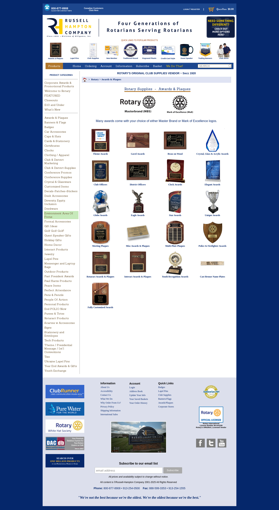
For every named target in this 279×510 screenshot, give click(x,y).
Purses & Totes (54, 313)
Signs (48, 327)
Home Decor (53, 245)
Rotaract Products (56, 318)
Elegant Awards (212, 184)
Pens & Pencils (54, 295)
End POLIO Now (55, 309)
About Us (105, 387)
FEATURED (52, 95)
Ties (47, 356)
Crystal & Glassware (57, 182)
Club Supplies (93, 57)
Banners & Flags (55, 122)
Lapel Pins (74, 57)
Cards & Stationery (57, 141)
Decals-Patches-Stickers (61, 191)
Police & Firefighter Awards (212, 246)
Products (54, 66)
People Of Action (56, 299)
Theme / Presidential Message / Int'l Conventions (58, 348)
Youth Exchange (55, 370)
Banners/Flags (165, 399)
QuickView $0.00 (221, 9)
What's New (52, 109)
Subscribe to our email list (138, 463)
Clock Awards (175, 184)
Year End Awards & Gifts (60, 366)
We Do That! (174, 66)
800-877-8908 (61, 9)
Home (77, 66)
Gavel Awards (138, 154)
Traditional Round (130, 57)
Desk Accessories (56, 196)
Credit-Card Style (168, 57)
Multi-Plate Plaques (175, 246)
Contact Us (106, 395)
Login (132, 387)
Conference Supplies (58, 177)
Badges (49, 127)
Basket (157, 66)
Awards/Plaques (165, 402)
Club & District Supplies (60, 168)
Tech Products (54, 340)
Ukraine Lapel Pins (57, 361)
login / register (191, 9)
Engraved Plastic (149, 57)
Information (124, 66)
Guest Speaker (186, 57)
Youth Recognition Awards (175, 276)
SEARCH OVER (65, 461)
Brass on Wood (175, 154)
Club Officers (100, 184)
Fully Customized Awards (100, 307)
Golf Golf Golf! (54, 231)
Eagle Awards (138, 215)
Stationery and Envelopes (54, 333)
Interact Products (56, 249)
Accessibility (107, 391)
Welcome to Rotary (57, 91)
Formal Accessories (57, 221)
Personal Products (56, 304)
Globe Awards (100, 215)
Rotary (95, 79)
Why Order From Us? (111, 402)
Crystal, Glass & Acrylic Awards (212, 154)
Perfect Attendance (57, 290)
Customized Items (56, 186)
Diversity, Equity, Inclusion (54, 202)
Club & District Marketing (54, 161)
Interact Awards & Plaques (137, 276)
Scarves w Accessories (59, 323)
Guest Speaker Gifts (57, 235)
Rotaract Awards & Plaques (100, 276)
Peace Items (52, 285)
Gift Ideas (50, 226)
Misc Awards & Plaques (138, 246)
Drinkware (51, 208)
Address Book (136, 391)
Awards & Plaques (55, 57)
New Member (111, 57)
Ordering (90, 66)
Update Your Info (137, 395)
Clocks (49, 150)
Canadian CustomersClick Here (93, 9)
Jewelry (49, 254)
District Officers (138, 184)
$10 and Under (54, 105)
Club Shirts (224, 57)
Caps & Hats (52, 136)
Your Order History (138, 403)
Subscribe (142, 66)
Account (106, 66)
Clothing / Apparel (56, 155)
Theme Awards (100, 154)
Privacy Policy (107, 406)
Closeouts (51, 100)
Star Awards (175, 215)
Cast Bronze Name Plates (212, 276)
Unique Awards (212, 215)
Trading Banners (205, 57)
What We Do (107, 399)
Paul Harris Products (58, 281)
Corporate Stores (166, 406)
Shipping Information (111, 410)
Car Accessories (55, 131)
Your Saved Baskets (138, 399)
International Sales (109, 414)
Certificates (52, 145)
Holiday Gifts (53, 240)
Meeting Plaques (100, 246)
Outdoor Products (56, 271)
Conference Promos (57, 172)
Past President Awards (59, 276)
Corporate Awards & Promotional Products (59, 84)
